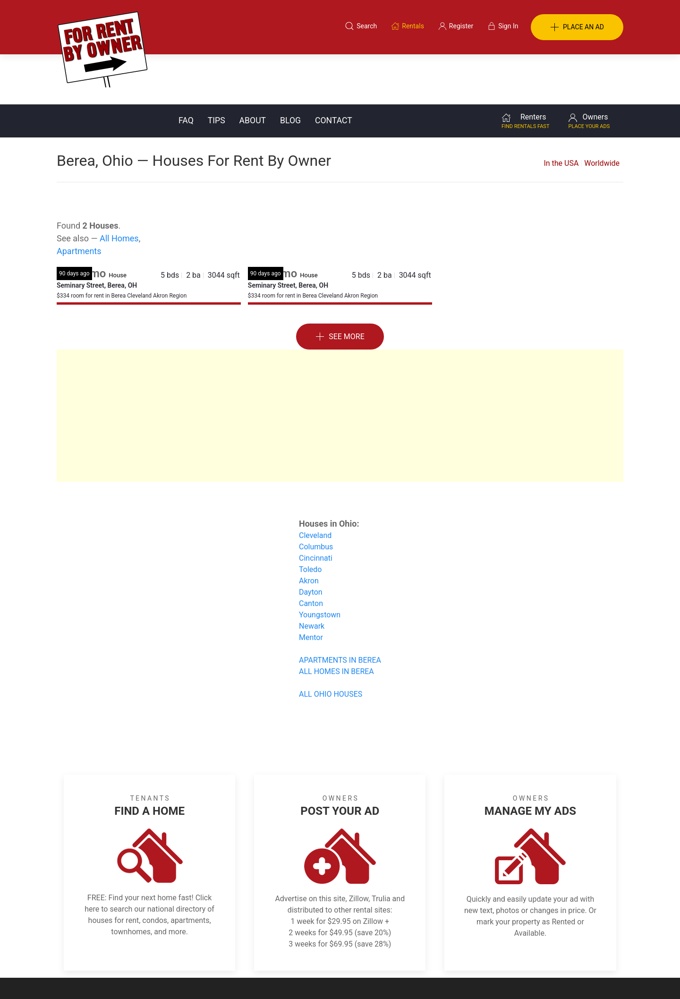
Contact (333, 70)
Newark (311, 576)
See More (340, 287)
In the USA (561, 113)
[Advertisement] (340, 365)
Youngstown (319, 564)
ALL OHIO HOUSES (330, 644)
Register (498, 953)
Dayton (311, 542)
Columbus (316, 496)
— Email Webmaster (594, 977)
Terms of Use (242, 953)
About (252, 70)
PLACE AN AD (577, 27)
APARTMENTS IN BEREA (340, 610)
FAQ (186, 70)
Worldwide (602, 113)
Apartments (79, 201)
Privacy (346, 953)
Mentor (311, 587)
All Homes (119, 188)
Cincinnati (315, 508)
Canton (311, 553)
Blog (290, 70)
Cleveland (315, 485)
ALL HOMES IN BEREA (336, 621)
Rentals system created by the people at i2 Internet (489, 977)
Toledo (310, 519)
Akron (309, 530)
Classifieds (185, 953)
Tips (216, 70)
